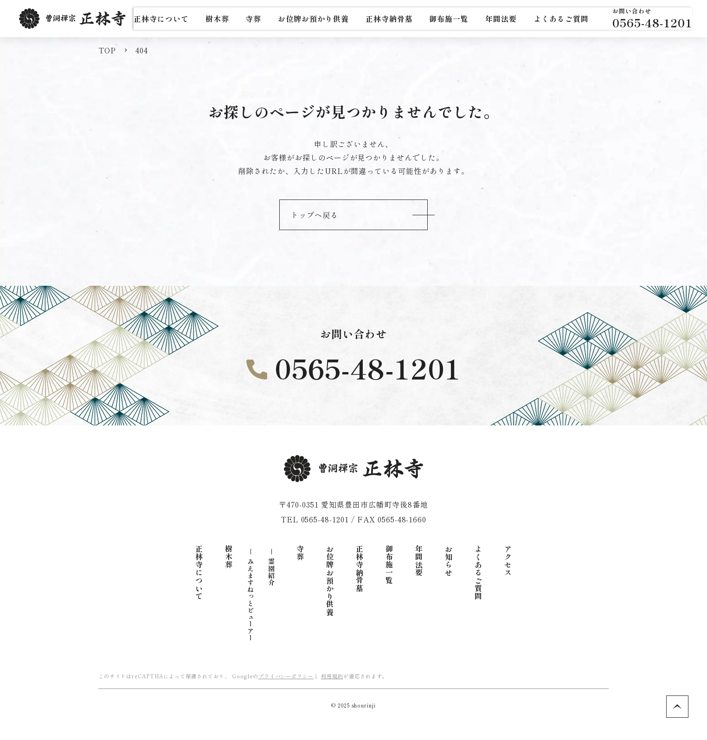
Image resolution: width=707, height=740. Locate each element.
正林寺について (199, 572)
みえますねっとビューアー (250, 600)
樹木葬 (228, 557)
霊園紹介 (271, 572)
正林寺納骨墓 (428, 18)
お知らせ (448, 561)
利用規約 (332, 676)
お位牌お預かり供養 (329, 580)
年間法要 (418, 561)
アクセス (508, 561)
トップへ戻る (314, 214)
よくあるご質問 (478, 572)
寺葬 (300, 553)
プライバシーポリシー (286, 676)
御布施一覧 (389, 565)
